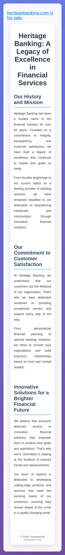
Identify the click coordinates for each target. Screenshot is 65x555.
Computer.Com (32, 539)
